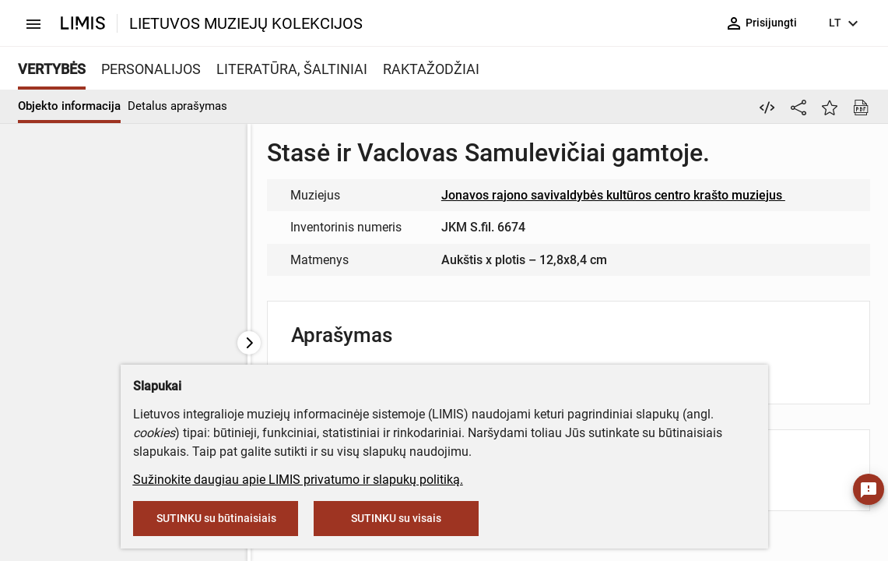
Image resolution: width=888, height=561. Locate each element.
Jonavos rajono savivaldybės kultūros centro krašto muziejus (620, 195)
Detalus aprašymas (177, 106)
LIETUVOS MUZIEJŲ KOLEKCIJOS (246, 23)
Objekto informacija (69, 106)
